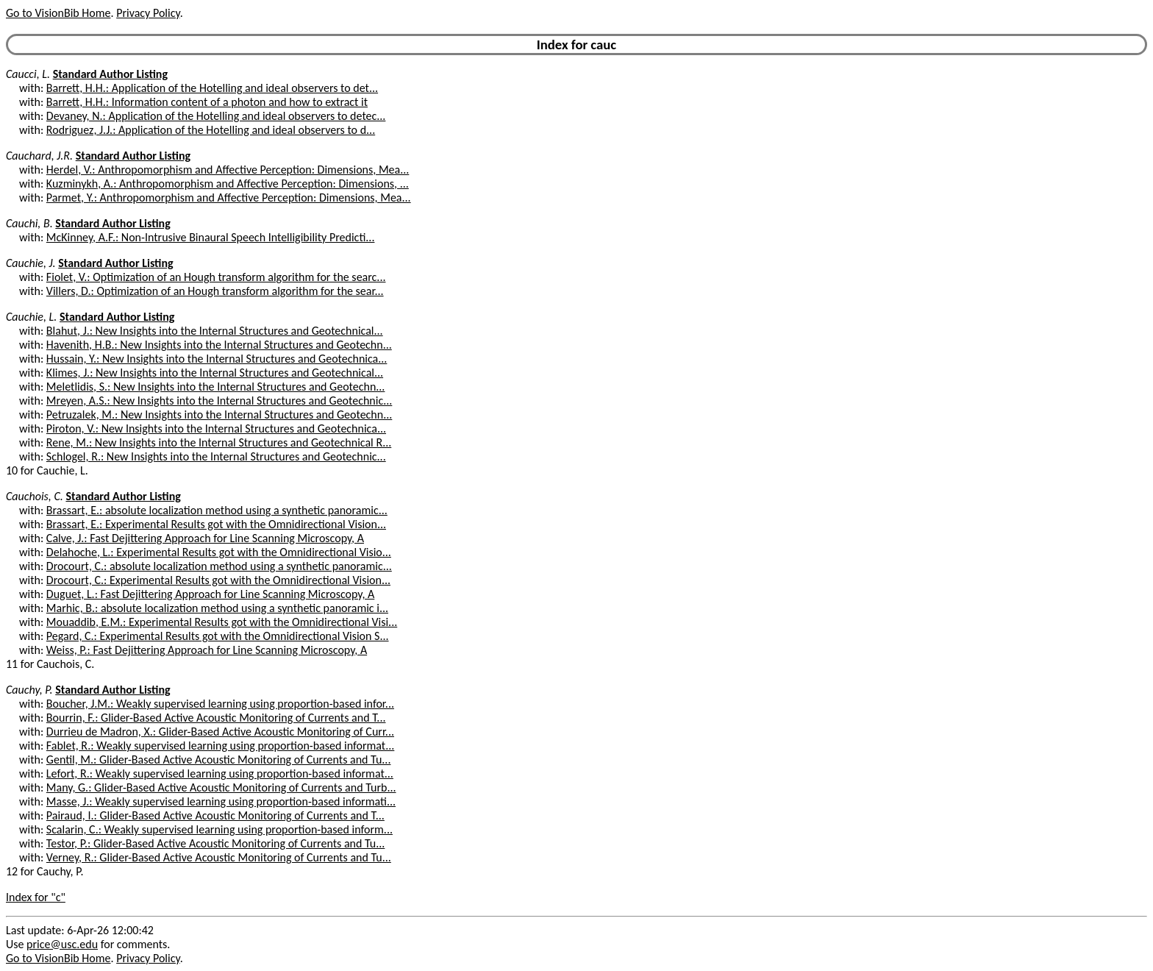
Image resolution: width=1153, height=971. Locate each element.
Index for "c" (35, 897)
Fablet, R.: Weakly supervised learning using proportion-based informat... (220, 746)
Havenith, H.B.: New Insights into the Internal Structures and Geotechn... (219, 345)
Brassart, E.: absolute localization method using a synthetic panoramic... (217, 510)
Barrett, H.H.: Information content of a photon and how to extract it (207, 102)
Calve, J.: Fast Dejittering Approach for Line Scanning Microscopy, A (205, 538)
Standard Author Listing (110, 74)
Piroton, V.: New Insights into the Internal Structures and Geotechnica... (216, 428)
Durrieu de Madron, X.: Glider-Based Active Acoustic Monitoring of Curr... (220, 732)
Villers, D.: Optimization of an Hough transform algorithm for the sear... (215, 291)
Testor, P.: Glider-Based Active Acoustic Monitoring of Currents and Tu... (215, 843)
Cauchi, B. (29, 223)
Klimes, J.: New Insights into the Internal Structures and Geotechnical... (214, 373)
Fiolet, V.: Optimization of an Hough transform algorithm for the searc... (216, 277)
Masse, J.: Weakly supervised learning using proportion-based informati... (221, 801)
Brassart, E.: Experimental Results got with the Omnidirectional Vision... (216, 524)
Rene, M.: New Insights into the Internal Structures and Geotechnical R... (218, 442)
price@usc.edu (62, 944)
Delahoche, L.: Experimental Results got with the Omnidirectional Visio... (218, 552)
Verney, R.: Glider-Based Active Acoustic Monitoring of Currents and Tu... (218, 857)
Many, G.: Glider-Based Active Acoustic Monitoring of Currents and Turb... (221, 787)
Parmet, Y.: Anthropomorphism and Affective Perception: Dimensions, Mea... (228, 197)
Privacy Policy (147, 13)
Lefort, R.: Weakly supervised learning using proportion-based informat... (219, 773)
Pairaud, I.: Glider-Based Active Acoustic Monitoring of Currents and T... (215, 815)
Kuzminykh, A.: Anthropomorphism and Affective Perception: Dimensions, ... (227, 184)
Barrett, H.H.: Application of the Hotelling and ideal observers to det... (212, 88)
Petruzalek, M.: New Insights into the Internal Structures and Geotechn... (219, 415)
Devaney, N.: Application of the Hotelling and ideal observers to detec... (216, 116)
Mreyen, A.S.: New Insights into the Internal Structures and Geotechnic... (219, 401)
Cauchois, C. (34, 496)
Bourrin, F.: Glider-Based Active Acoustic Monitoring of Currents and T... (216, 718)
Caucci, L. (28, 74)
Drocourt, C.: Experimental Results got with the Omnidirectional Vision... (218, 580)
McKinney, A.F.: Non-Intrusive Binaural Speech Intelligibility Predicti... (210, 237)
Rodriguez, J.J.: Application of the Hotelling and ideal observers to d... (210, 130)
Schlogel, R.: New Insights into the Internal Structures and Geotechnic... (216, 456)
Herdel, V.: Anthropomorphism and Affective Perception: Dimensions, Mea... (227, 170)
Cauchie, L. (31, 317)
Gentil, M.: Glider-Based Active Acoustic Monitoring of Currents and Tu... (218, 760)
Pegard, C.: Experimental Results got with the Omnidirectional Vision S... (217, 636)
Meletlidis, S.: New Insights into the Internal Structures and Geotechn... (215, 387)
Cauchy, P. (29, 690)
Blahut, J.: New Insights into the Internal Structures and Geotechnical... (214, 331)
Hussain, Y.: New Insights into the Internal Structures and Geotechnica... (217, 359)
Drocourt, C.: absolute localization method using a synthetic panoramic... (219, 566)
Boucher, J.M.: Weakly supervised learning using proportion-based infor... (220, 704)
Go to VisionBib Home (58, 13)
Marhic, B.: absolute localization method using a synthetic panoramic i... (217, 608)
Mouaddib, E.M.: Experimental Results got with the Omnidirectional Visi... (221, 622)
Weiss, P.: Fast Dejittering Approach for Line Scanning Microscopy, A (206, 650)
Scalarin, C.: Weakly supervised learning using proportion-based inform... (219, 829)
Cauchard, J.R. (39, 156)
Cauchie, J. (31, 263)
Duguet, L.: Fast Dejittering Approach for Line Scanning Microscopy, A (210, 594)
